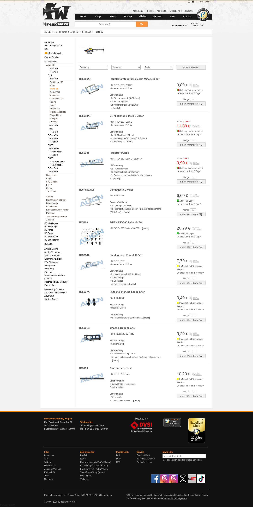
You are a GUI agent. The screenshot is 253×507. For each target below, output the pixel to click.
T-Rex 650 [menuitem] (53, 155)
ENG (202, 1)
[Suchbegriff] (105, 24)
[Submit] (142, 24)
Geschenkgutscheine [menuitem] (54, 289)
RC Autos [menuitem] (48, 230)
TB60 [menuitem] (50, 145)
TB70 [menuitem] (50, 158)
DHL (118, 455)
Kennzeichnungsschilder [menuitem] (57, 210)
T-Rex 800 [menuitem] (53, 171)
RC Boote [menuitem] (48, 233)
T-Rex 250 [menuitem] (53, 78)
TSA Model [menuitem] (51, 191)
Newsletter (188, 11)
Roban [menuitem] (49, 188)
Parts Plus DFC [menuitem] (57, 99)
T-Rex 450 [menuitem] (53, 132)
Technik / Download (146, 459)
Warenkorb (179, 25)
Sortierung (84, 67)
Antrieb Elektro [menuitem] (51, 249)
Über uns (48, 479)
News (113, 16)
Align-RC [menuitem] (50, 65)
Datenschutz (50, 465)
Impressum (49, 455)
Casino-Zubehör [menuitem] (51, 57)
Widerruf (48, 462)
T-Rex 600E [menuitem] (53, 148)
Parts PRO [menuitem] (55, 92)
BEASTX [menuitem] (48, 244)
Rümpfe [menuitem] (53, 118)
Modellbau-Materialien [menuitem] (54, 275)
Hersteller (116, 67)
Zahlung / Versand (52, 469)
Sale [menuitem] (46, 49)
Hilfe (151, 11)
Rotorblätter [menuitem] (55, 115)
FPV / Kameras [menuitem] (51, 262)
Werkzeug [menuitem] (49, 268)
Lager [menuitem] (52, 105)
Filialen (142, 16)
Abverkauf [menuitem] (49, 296)
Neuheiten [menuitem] (49, 42)
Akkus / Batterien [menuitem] (52, 255)
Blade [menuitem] (49, 178)
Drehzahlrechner (144, 462)
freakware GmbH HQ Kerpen (58, 419)
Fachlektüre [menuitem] (49, 285)
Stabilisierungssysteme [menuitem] (56, 216)
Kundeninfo (49, 472)
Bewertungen (106, 495)
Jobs (46, 476)
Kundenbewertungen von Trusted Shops (62, 495)
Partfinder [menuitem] (50, 213)
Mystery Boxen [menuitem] (51, 299)
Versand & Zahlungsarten (174, 498)
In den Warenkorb (191, 103)
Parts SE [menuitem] (54, 89)
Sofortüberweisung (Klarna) (92, 472)
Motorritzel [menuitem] (55, 108)
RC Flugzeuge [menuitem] (51, 226)
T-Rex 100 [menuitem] (53, 68)
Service (127, 16)
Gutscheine (175, 11)
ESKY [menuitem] (49, 185)
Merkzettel (161, 11)
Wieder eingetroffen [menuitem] (53, 45)
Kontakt (187, 16)
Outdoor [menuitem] (48, 278)
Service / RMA (143, 455)
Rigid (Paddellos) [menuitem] (58, 112)
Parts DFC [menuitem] (55, 95)
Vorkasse (84, 479)
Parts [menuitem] (52, 85)
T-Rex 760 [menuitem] (53, 168)
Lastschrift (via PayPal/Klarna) (94, 465)
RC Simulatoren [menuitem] (51, 240)
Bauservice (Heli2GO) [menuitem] (56, 200)
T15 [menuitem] (50, 75)
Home (83, 16)
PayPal (83, 455)
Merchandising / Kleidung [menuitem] (56, 282)
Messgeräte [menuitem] (49, 265)
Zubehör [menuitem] (54, 122)
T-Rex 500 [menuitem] (53, 138)
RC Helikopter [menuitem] (50, 61)
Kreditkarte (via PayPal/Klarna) (94, 469)
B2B (172, 16)
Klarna (83, 459)
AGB (46, 459)
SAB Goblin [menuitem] (51, 182)
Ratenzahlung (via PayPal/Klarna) (95, 462)
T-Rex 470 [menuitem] (53, 135)
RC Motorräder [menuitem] (51, 236)
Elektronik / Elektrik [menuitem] (53, 259)
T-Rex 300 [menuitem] (53, 125)
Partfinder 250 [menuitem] (56, 82)
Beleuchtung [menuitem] (52, 203)
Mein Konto (139, 11)
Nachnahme (85, 476)
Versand (157, 16)
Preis (147, 67)
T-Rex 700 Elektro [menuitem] (56, 162)
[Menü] (179, 420)
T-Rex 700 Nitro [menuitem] (55, 165)
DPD (118, 459)
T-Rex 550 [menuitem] (53, 142)
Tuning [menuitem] (53, 102)
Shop (98, 16)
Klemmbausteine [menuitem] (53, 53)
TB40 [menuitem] (50, 129)
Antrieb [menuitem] (49, 196)
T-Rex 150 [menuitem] (53, 72)
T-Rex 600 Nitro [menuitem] (55, 152)
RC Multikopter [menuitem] (51, 223)
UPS (118, 462)
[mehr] (116, 108)
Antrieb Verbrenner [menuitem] (53, 252)
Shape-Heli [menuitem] (51, 175)
